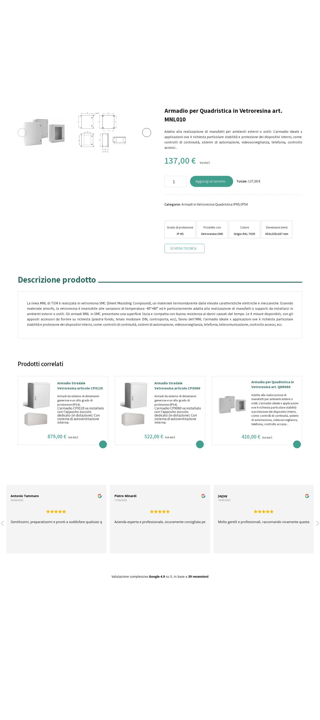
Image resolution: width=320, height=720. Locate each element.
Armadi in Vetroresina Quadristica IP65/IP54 (215, 204)
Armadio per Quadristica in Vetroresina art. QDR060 (272, 384)
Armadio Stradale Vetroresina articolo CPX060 (177, 385)
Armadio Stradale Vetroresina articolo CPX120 (80, 385)
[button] (317, 524)
